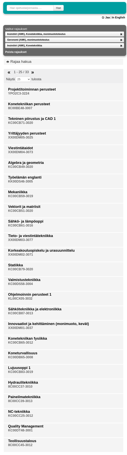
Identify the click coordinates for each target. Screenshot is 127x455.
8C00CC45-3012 (20, 445)
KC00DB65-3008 (20, 357)
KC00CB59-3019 (20, 196)
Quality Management (25, 426)
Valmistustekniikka (24, 280)
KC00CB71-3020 (20, 122)
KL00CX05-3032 (20, 298)
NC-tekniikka (19, 412)
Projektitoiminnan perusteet (32, 89)
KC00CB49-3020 (20, 166)
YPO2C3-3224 (18, 93)
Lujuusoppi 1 (19, 368)
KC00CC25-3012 (20, 415)
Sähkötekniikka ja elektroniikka (35, 309)
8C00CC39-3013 (20, 401)
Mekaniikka (17, 192)
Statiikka (15, 265)
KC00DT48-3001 (20, 430)
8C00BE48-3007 (20, 108)
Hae (58, 8)
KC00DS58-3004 (20, 284)
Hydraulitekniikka (23, 382)
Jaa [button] (106, 17)
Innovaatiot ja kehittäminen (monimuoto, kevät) (48, 324)
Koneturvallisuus (23, 353)
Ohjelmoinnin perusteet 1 (29, 294)
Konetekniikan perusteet (29, 104)
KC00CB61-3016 (20, 225)
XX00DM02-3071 (20, 254)
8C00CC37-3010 (20, 386)
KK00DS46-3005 (20, 181)
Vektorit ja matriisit (24, 207)
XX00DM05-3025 (20, 137)
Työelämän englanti (24, 177)
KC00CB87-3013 (20, 313)
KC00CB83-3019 (20, 372)
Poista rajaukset (15, 52)
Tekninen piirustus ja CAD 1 (32, 119)
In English (118, 17)
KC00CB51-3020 (20, 210)
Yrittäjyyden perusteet (27, 133)
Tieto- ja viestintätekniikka (30, 236)
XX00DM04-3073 (20, 152)
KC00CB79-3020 (20, 269)
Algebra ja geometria (26, 163)
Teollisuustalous (22, 441)
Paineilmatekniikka (24, 397)
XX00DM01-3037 (20, 328)
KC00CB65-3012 (20, 342)
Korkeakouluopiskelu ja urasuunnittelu (41, 250)
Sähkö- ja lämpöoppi (25, 221)
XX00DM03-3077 (20, 240)
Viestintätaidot (20, 148)
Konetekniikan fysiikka (27, 338)
